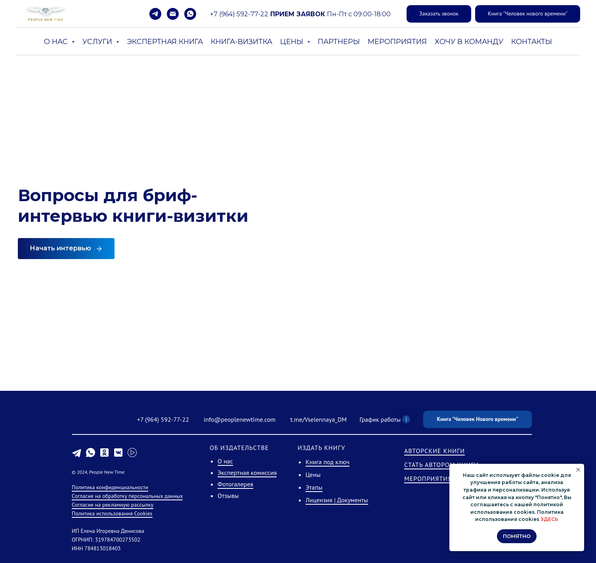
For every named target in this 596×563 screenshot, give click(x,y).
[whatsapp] (190, 14)
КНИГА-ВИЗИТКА (241, 41)
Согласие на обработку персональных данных (127, 496)
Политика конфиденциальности (110, 487)
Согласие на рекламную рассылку (112, 504)
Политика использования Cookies (112, 513)
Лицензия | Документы (337, 500)
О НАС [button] (57, 41)
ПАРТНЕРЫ (339, 41)
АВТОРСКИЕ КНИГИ (434, 451)
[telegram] (155, 14)
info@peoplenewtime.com (239, 419)
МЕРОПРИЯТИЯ (397, 41)
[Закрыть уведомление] (578, 470)
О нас (225, 461)
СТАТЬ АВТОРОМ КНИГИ (441, 465)
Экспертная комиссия (247, 473)
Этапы (314, 487)
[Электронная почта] (173, 14)
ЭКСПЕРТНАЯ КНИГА (165, 41)
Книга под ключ (328, 462)
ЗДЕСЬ (549, 519)
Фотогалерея (235, 484)
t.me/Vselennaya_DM (318, 419)
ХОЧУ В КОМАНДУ (469, 41)
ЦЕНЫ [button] (292, 41)
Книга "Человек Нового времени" (477, 419)
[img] (93, 420)
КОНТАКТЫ (531, 41)
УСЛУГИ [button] (98, 41)
